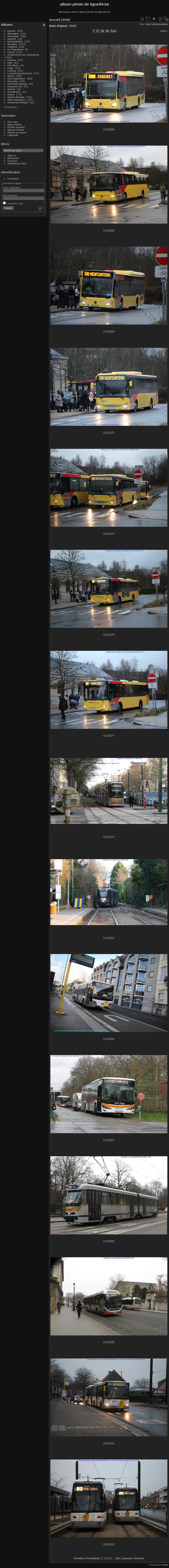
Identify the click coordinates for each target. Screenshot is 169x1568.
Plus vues (13, 122)
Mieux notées (15, 124)
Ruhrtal (11, 89)
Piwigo (165, 1565)
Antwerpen (13, 36)
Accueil (54, 19)
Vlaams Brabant (16, 97)
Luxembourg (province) (20, 73)
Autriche (12, 38)
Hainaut (12, 60)
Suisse (11, 94)
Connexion (13, 178)
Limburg (12, 70)
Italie (10, 62)
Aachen (12, 31)
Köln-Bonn (13, 65)
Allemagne (13, 33)
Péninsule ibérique (17, 83)
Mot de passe (10, 195)
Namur (11, 76)
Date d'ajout (58, 25)
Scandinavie (14, 91)
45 (107, 31)
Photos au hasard (17, 132)
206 (117, 1558)
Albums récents (16, 129)
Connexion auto (13, 203)
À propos (12, 160)
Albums (6, 24)
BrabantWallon (15, 41)
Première (79, 1558)
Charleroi (12, 46)
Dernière (139, 1558)
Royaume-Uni (15, 86)
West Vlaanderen (17, 99)
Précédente (93, 1558)
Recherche (13, 158)
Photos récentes (16, 127)
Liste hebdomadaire (156, 24)
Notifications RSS (17, 163)
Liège (10, 68)
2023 (163, 31)
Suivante (127, 1558)
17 (97, 31)
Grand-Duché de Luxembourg (23, 54)
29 (102, 31)
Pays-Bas (13, 81)
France (11, 52)
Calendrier (13, 135)
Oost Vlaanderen (16, 78)
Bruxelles (12, 44)
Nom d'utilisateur (12, 187)
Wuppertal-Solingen (18, 102)
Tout (113, 31)
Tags (10, 155)
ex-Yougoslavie (16, 49)
